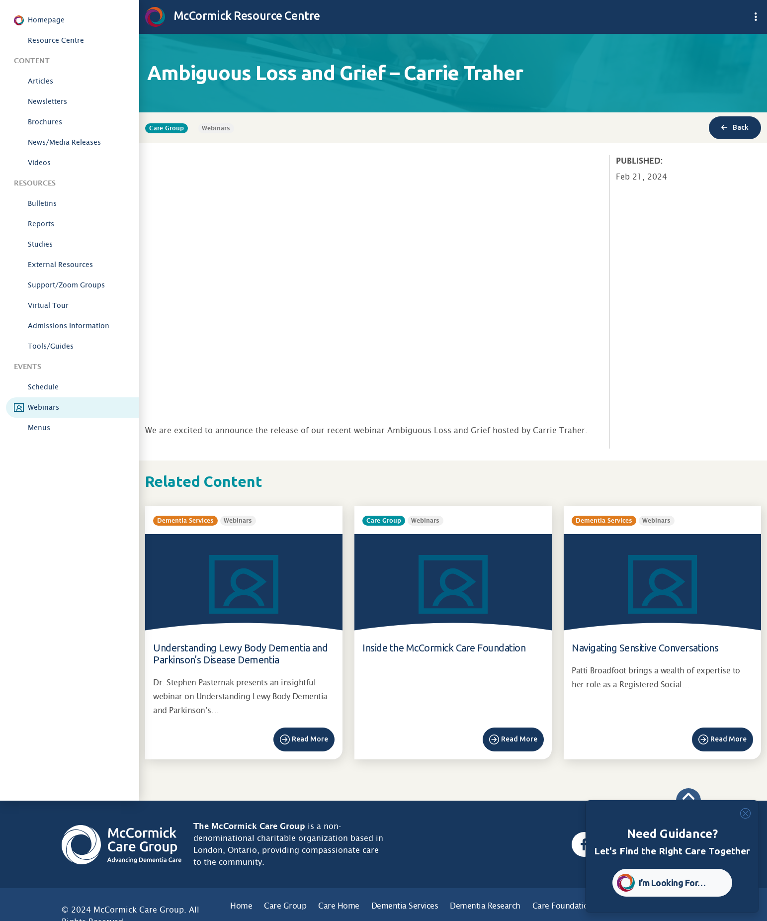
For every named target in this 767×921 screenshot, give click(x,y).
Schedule (43, 387)
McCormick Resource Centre (232, 15)
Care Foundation (563, 906)
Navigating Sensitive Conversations (645, 647)
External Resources (60, 265)
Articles (40, 81)
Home (241, 906)
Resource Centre (56, 40)
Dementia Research (485, 906)
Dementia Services (404, 906)
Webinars (43, 407)
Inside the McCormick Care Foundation (443, 647)
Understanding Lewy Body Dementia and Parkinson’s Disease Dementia (240, 653)
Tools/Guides (51, 346)
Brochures (45, 122)
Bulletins (42, 203)
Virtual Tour (48, 305)
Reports (41, 224)
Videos (39, 163)
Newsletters (47, 101)
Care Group (285, 906)
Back (735, 127)
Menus (39, 428)
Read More (310, 739)
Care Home (338, 906)
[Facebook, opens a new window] (584, 844)
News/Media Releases (64, 142)
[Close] (745, 813)
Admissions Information (68, 326)
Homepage (46, 20)
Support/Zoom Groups (66, 285)
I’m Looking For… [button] (672, 883)
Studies (40, 244)
